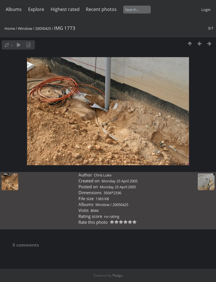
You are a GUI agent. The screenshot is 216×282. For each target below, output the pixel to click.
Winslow (25, 28)
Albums (14, 9)
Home (9, 28)
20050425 (43, 28)
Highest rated (65, 9)
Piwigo (117, 275)
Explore (36, 9)
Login (206, 9)
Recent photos (101, 9)
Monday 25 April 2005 (120, 180)
